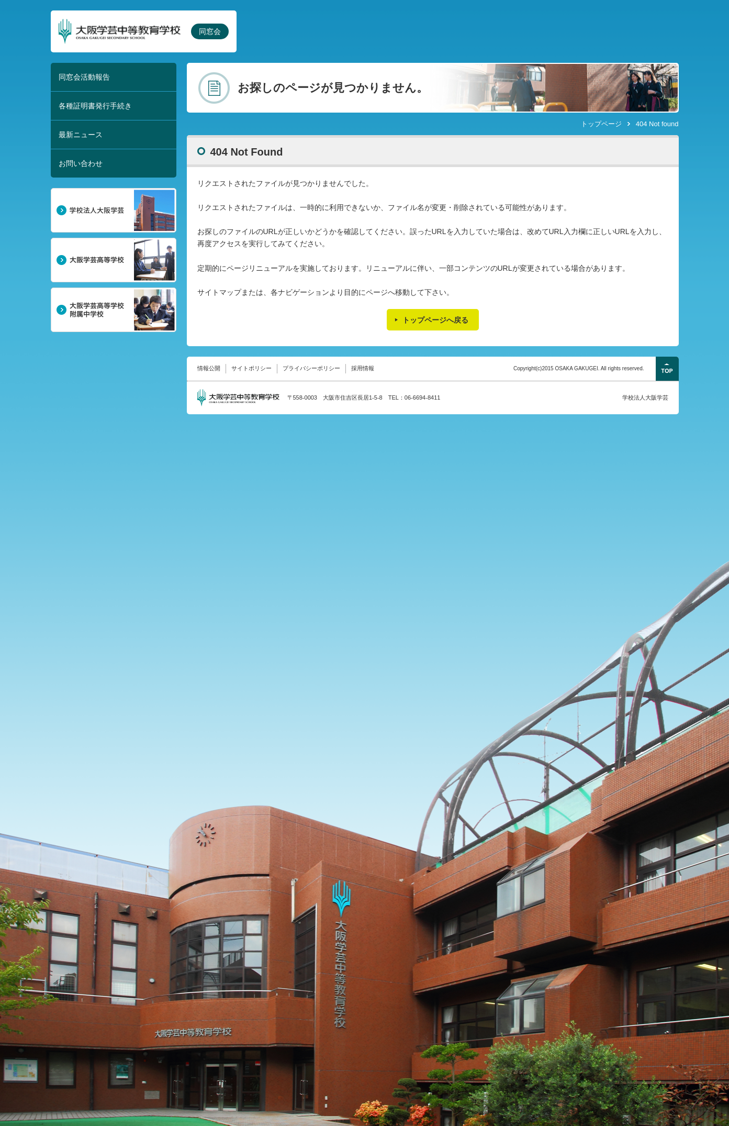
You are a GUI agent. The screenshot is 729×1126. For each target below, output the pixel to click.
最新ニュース (81, 134)
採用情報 (362, 368)
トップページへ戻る (435, 320)
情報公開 (208, 368)
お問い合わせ (81, 163)
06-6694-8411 (423, 397)
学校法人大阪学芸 (645, 397)
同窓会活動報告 (84, 77)
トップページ (601, 123)
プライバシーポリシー (311, 368)
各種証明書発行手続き (95, 106)
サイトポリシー (251, 368)
